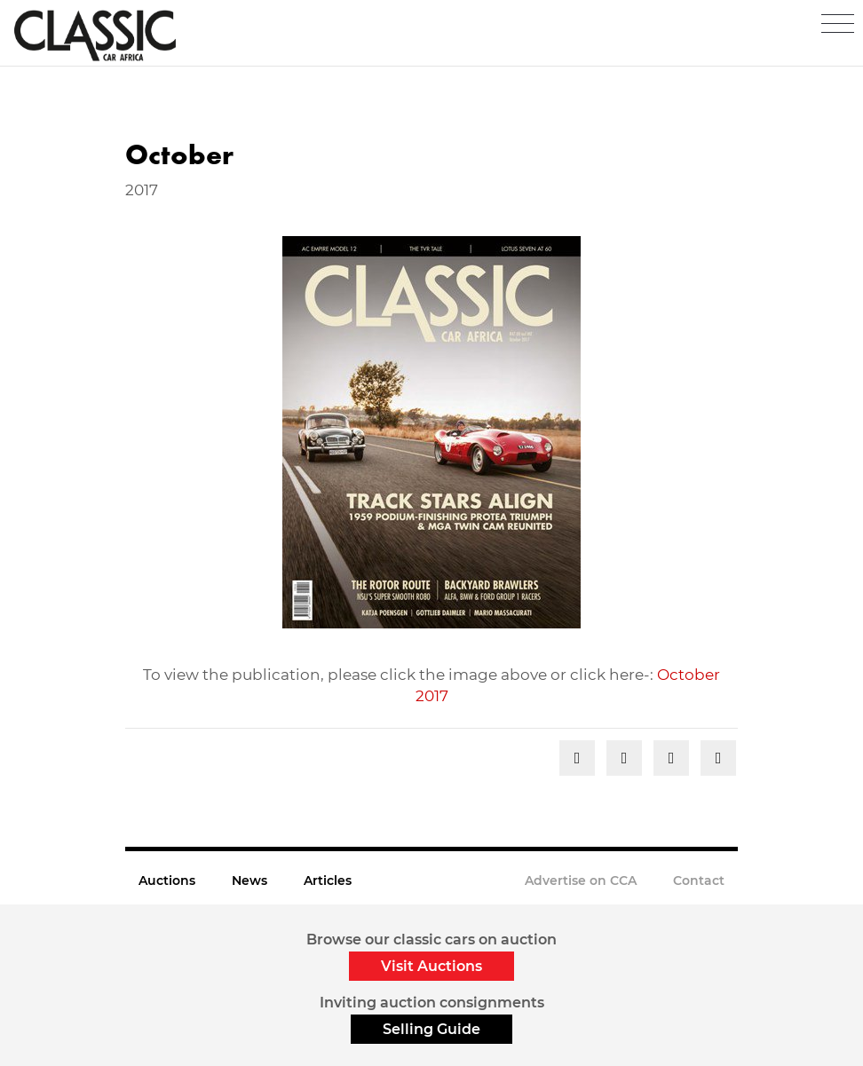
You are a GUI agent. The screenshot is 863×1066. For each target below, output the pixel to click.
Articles (328, 880)
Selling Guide (431, 1029)
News (249, 880)
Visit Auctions (431, 966)
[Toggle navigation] (837, 24)
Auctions (167, 880)
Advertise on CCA (581, 880)
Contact (698, 880)
